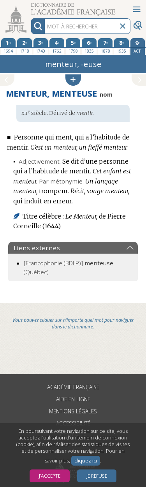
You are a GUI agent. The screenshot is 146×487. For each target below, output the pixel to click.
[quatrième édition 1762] (56, 46)
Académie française (73, 387)
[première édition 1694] (8, 46)
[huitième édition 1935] (121, 46)
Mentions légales (73, 411)
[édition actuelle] (137, 46)
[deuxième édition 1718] (24, 46)
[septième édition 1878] (105, 46)
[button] (73, 80)
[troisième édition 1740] (40, 46)
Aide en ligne (73, 399)
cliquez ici (85, 460)
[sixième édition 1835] (89, 46)
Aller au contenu (30, 7)
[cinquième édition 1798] (73, 46)
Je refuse (96, 476)
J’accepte (49, 476)
